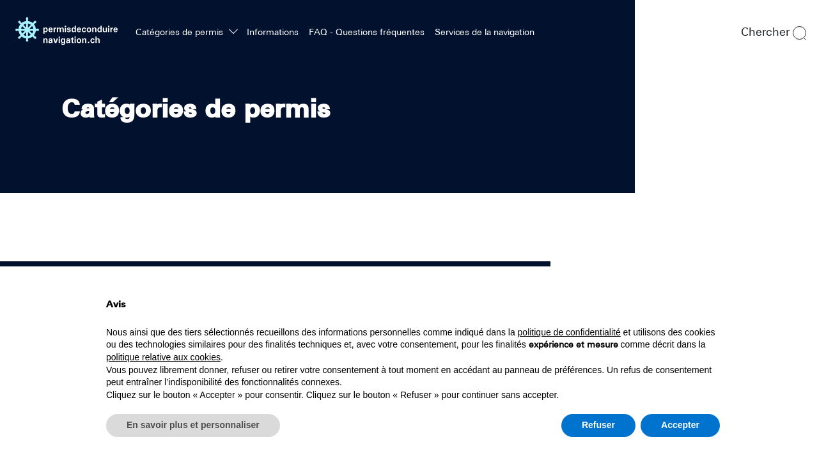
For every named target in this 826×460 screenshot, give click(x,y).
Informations (273, 32)
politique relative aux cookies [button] (163, 357)
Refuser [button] (598, 425)
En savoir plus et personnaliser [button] (193, 425)
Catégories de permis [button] (181, 32)
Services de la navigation (484, 32)
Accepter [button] (680, 425)
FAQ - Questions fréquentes (367, 32)
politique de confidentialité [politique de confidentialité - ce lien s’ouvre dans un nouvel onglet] (569, 332)
